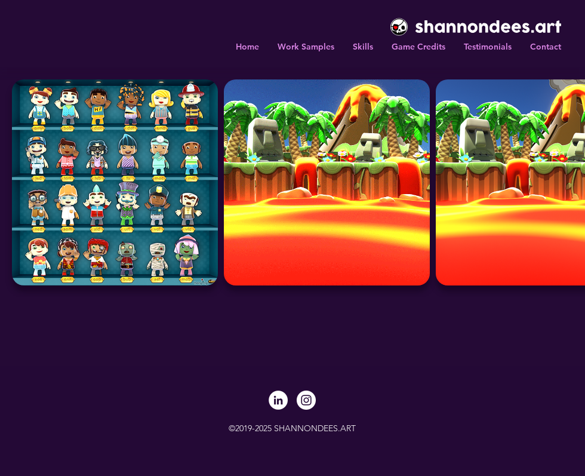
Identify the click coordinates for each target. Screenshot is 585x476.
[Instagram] (306, 400)
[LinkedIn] (278, 400)
